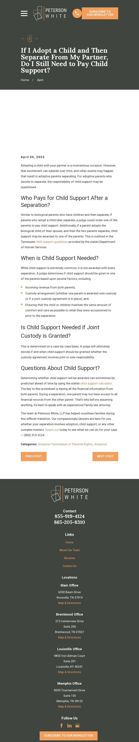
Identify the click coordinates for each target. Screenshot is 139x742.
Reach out (52, 384)
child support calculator (96, 338)
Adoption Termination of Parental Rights (65, 399)
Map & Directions (69, 558)
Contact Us (69, 521)
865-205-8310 (69, 477)
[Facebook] (61, 680)
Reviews (69, 513)
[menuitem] (26, 734)
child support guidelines (52, 196)
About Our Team (70, 505)
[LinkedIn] (69, 680)
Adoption (100, 399)
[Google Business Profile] (77, 680)
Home (70, 497)
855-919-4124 (70, 471)
